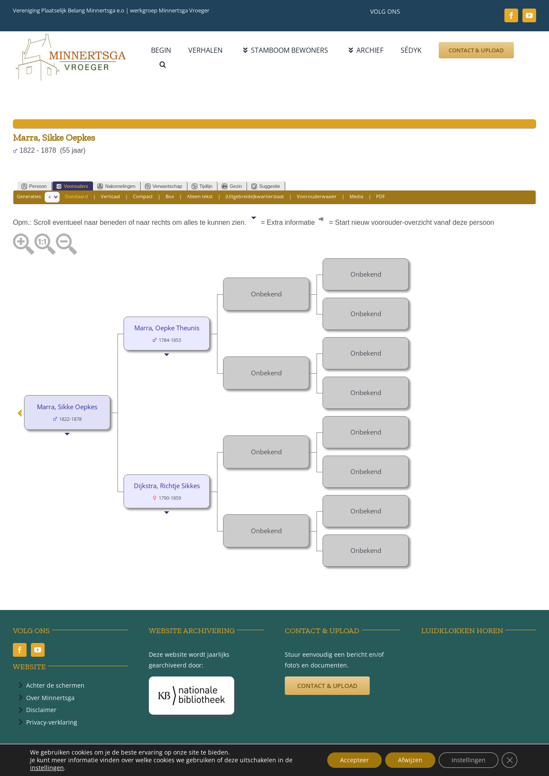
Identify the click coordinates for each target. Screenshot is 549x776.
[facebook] (511, 15)
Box (170, 196)
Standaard (76, 196)
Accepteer (354, 760)
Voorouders (72, 186)
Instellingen (469, 760)
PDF (380, 196)
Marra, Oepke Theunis (166, 327)
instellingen (47, 768)
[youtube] (529, 15)
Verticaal (110, 196)
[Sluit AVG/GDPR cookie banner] (509, 760)
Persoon (34, 186)
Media (356, 196)
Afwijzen (410, 760)
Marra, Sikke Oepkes (67, 406)
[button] (163, 64)
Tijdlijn (202, 186)
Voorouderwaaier (317, 196)
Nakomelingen (116, 186)
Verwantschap (163, 186)
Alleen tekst (200, 196)
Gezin (232, 186)
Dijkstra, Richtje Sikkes (167, 485)
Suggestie (265, 186)
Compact (143, 196)
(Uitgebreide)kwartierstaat (255, 196)
